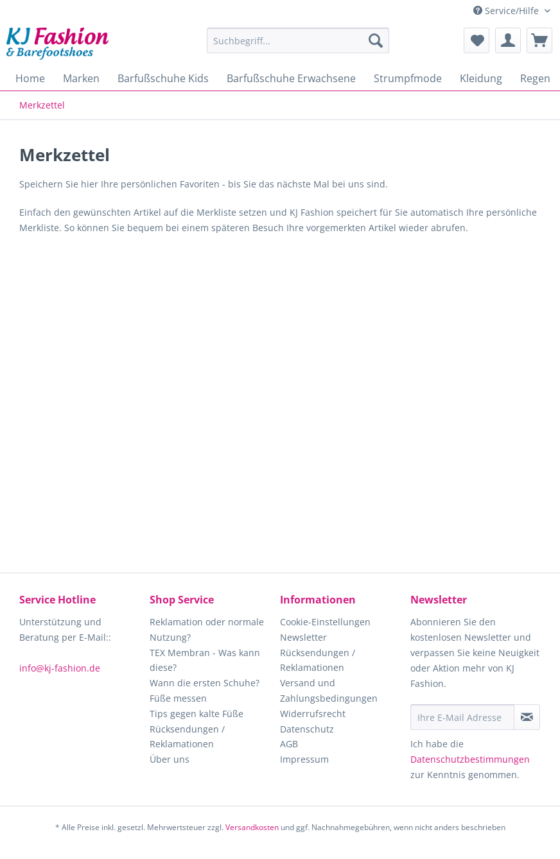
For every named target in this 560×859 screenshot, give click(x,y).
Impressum (304, 759)
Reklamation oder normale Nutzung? (207, 629)
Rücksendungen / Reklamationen (187, 737)
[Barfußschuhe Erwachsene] (291, 78)
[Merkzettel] (476, 40)
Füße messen (178, 698)
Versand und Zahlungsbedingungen (329, 690)
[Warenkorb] (539, 40)
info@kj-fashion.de (59, 668)
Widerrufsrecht (313, 713)
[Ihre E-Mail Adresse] (462, 717)
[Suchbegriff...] (298, 40)
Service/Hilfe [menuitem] (507, 10)
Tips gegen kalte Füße (196, 713)
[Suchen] (375, 40)
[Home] (30, 78)
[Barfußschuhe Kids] (163, 78)
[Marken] (81, 78)
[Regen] (535, 78)
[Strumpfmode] (408, 78)
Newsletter (303, 637)
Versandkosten (252, 827)
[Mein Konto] (508, 40)
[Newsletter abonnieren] (527, 717)
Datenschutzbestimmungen (470, 759)
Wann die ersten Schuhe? (204, 683)
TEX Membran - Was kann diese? (205, 660)
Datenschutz (307, 729)
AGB (289, 744)
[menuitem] (298, 46)
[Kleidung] (481, 78)
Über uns (169, 759)
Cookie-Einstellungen (325, 622)
